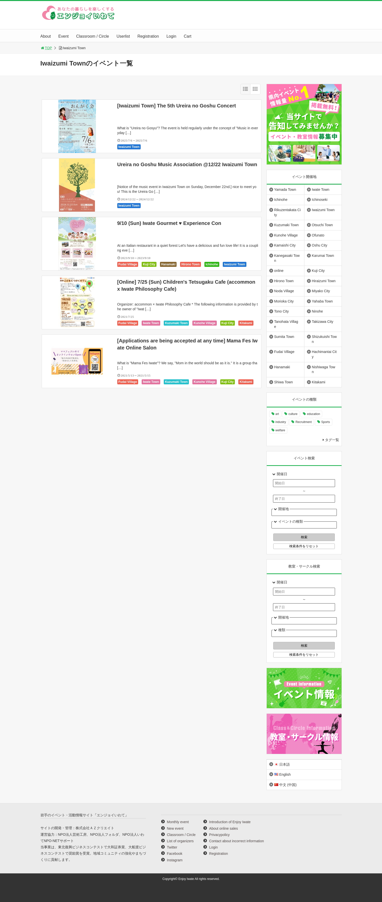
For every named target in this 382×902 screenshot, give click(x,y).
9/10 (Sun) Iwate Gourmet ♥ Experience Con (169, 223)
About (45, 36)
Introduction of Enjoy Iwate (230, 822)
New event (175, 828)
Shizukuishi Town (324, 339)
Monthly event (178, 822)
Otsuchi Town (322, 225)
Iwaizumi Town (129, 147)
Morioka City (284, 301)
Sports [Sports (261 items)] (325, 422)
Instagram (175, 860)
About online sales (223, 828)
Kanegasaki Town (287, 258)
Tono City (281, 311)
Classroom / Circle (92, 36)
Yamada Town (285, 190)
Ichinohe (212, 264)
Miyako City (321, 291)
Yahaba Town (322, 301)
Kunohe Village (204, 323)
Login (171, 36)
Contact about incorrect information (236, 841)
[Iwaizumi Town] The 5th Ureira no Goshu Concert (176, 105)
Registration (148, 36)
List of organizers (180, 841)
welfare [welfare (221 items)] (280, 430)
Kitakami (246, 323)
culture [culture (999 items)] (292, 414)
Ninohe (317, 311)
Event (63, 36)
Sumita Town (284, 337)
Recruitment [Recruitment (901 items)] (303, 422)
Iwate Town (151, 323)
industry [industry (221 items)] (281, 422)
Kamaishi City (285, 245)
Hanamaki (168, 264)
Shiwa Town (283, 382)
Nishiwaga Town (323, 369)
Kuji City (149, 264)
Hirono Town (190, 264)
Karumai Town (323, 256)
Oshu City (319, 245)
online (279, 271)
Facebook (174, 854)
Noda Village (284, 291)
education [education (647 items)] (313, 414)
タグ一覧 (332, 440)
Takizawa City (323, 322)
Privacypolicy (219, 835)
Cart (187, 36)
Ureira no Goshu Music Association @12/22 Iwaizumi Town (187, 164)
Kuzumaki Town (176, 323)
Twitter (172, 847)
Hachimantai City (324, 354)
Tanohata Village (286, 324)
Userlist (123, 36)
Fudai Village (128, 264)
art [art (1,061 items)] (277, 414)
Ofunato (318, 235)
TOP (46, 48)
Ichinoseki (320, 200)
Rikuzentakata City (287, 212)
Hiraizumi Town (324, 281)
